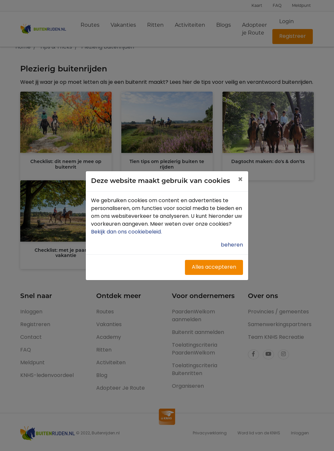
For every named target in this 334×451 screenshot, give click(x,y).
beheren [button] (232, 245)
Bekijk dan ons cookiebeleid (127, 232)
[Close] (240, 180)
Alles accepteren (214, 267)
